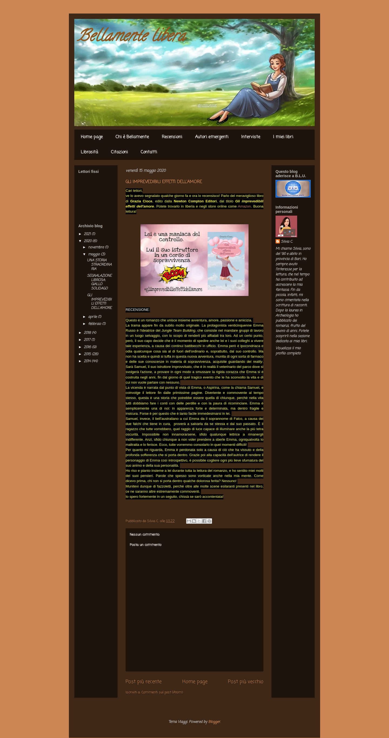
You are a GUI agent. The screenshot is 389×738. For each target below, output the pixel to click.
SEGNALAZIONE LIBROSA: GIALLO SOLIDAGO (99, 282)
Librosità (89, 152)
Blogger (214, 721)
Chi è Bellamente (132, 137)
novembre (96, 247)
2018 (88, 332)
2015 (88, 354)
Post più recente (144, 682)
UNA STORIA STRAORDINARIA (99, 264)
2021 (88, 234)
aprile (93, 316)
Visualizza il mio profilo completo (288, 351)
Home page (92, 137)
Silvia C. (287, 241)
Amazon (244, 206)
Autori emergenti (211, 137)
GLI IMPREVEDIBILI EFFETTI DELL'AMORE (99, 302)
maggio (94, 254)
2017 (87, 339)
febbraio (95, 324)
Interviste (250, 137)
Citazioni (119, 152)
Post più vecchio (245, 682)
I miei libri (283, 137)
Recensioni (172, 137)
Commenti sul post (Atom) (162, 692)
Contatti (149, 152)
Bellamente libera (131, 37)
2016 (88, 347)
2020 (88, 241)
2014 (88, 361)
